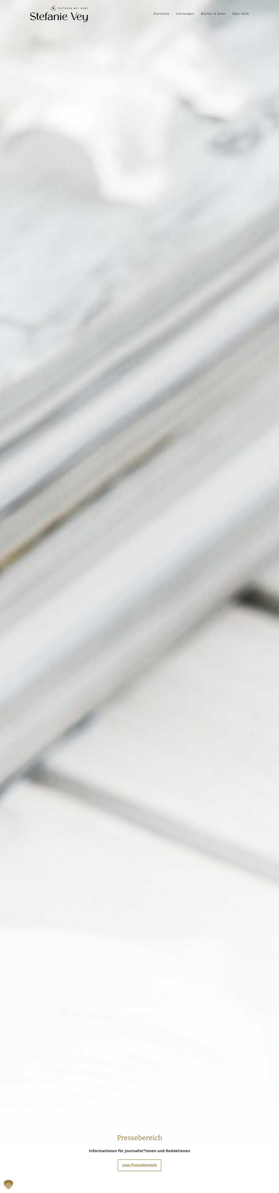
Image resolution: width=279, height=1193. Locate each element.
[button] (8, 1184)
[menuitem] (161, 14)
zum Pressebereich (139, 1165)
